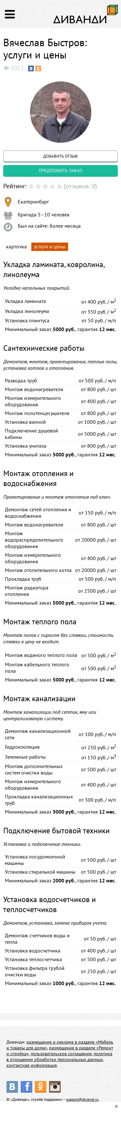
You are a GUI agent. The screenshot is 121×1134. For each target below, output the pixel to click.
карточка (16, 246)
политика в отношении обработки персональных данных (59, 1056)
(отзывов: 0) (80, 186)
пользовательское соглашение (61, 1053)
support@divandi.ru (82, 1099)
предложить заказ (60, 170)
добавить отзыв (60, 156)
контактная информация (31, 1065)
